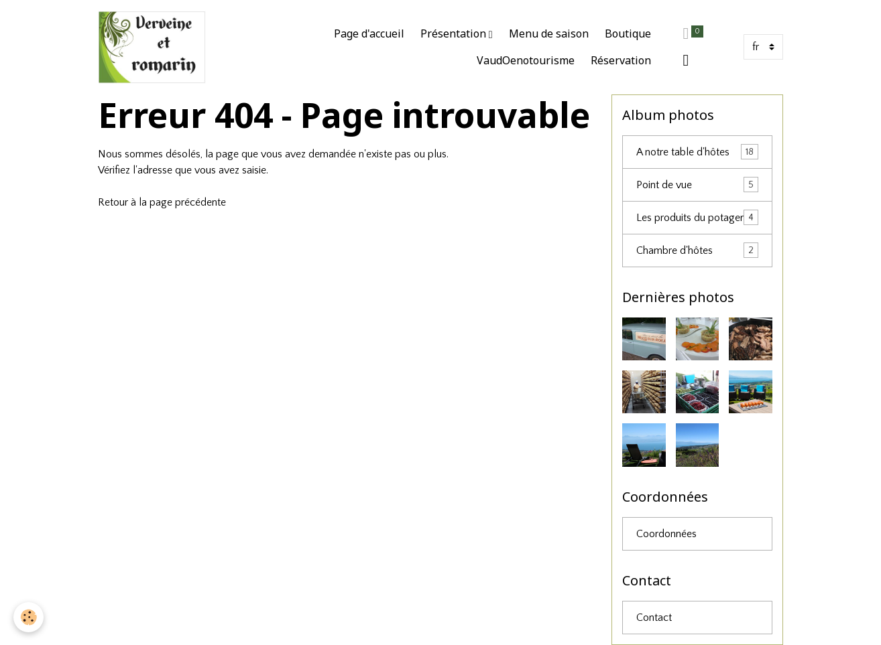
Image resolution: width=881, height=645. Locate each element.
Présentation (454, 33)
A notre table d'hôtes (697, 151)
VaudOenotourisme (526, 60)
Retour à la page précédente (162, 202)
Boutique (628, 33)
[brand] (152, 47)
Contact (654, 618)
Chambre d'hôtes (697, 250)
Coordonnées (666, 534)
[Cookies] (28, 617)
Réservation (621, 60)
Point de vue (697, 184)
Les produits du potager (697, 217)
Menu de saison (549, 33)
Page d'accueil (369, 33)
